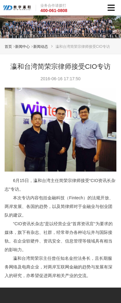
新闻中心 (22, 46)
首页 (8, 46)
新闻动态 (40, 46)
